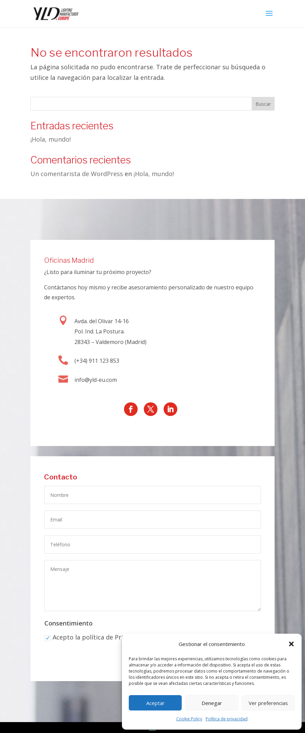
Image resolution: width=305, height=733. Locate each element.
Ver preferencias (268, 703)
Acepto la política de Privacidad (95, 638)
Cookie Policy (189, 719)
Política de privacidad (227, 719)
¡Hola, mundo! (50, 139)
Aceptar (155, 703)
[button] (291, 644)
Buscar (263, 104)
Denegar (212, 703)
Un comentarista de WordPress (76, 174)
